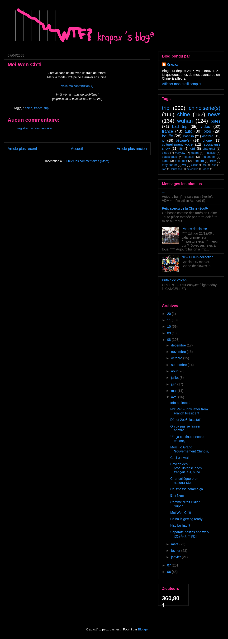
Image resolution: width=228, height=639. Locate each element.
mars (175, 544)
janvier (176, 557)
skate (165, 152)
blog (207, 131)
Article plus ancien (132, 149)
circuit (194, 164)
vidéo (205, 126)
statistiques (169, 157)
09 (169, 333)
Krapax (172, 64)
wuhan (185, 121)
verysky (180, 152)
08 (169, 339)
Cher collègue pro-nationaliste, (184, 481)
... (163, 192)
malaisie (210, 152)
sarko (165, 161)
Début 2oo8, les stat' (185, 420)
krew (212, 161)
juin (174, 384)
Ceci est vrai (179, 458)
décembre (179, 345)
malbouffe (208, 157)
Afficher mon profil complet (181, 84)
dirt (192, 148)
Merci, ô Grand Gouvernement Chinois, (189, 449)
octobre (177, 358)
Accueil (77, 149)
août (174, 371)
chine (28, 108)
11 (169, 320)
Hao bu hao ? (180, 525)
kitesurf (189, 157)
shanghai (209, 148)
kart (164, 169)
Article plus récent (22, 149)
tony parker (169, 165)
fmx (205, 164)
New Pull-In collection (198, 257)
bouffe (167, 136)
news (214, 114)
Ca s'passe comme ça (186, 489)
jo (163, 140)
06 (169, 572)
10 (169, 326)
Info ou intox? (180, 403)
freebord (198, 161)
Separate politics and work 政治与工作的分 (189, 534)
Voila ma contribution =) (77, 86)
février (176, 551)
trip (46, 108)
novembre (179, 352)
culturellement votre (177, 144)
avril (174, 397)
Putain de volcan (174, 280)
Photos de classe (194, 229)
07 (169, 565)
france (38, 108)
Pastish (188, 136)
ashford (207, 136)
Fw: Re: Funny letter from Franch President (189, 411)
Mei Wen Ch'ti (180, 512)
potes (215, 121)
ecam (195, 152)
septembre (179, 365)
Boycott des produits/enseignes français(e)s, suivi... (186, 468)
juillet (175, 378)
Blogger (143, 629)
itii (180, 148)
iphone (207, 140)
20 (169, 314)
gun (214, 164)
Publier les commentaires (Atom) (86, 161)
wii (184, 165)
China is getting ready (186, 519)
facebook (181, 161)
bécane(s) (183, 140)
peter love (192, 169)
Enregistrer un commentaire (33, 128)
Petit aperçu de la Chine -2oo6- (185, 208)
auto (188, 131)
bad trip (179, 126)
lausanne (176, 169)
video (206, 169)
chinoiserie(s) (204, 108)
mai (174, 391)
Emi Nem (177, 495)
